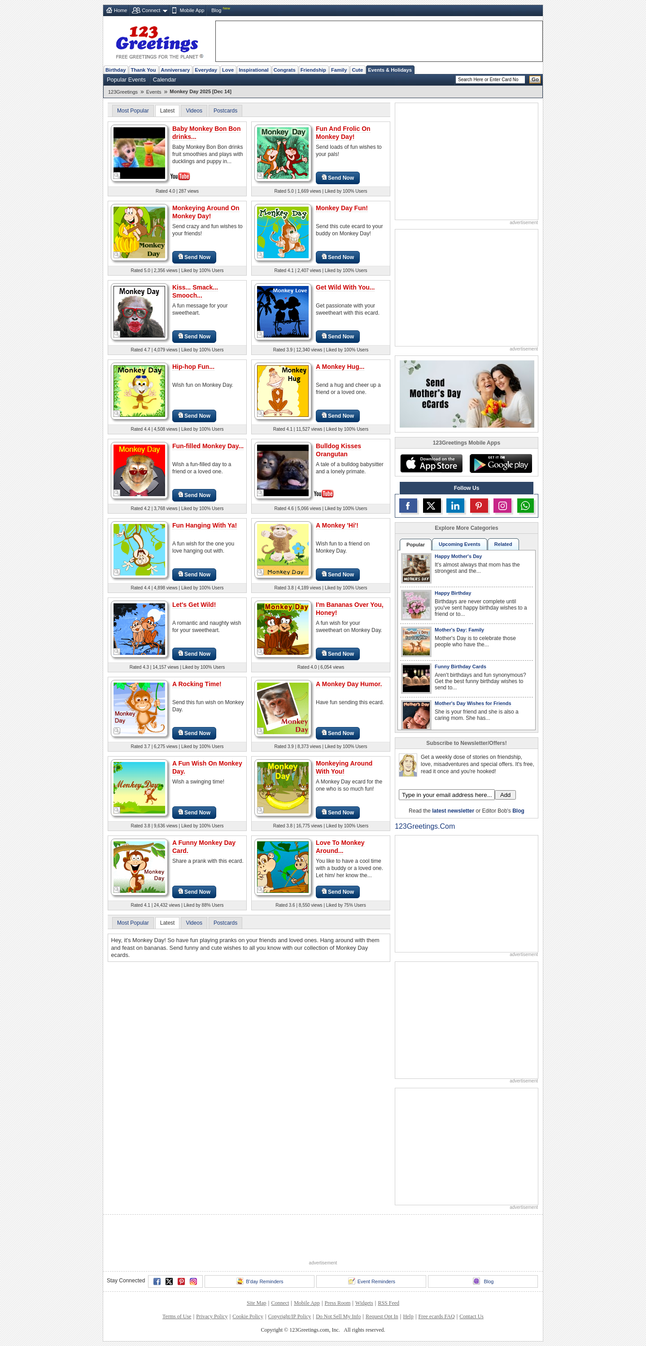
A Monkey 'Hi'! (337, 525)
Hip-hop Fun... (193, 366)
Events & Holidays (390, 70)
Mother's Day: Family (459, 629)
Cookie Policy (247, 1316)
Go (535, 79)
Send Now (338, 177)
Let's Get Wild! (194, 604)
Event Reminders (371, 1281)
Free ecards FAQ (436, 1316)
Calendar (164, 79)
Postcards (225, 111)
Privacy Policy (211, 1316)
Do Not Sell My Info (338, 1316)
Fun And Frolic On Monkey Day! (343, 132)
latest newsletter (453, 811)
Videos (194, 111)
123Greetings (123, 92)
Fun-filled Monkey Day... (208, 446)
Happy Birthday (453, 593)
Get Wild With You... (345, 287)
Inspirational (254, 70)
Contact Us (471, 1316)
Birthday (115, 70)
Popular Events (126, 79)
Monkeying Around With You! (344, 767)
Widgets (364, 1303)
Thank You (143, 70)
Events (154, 92)
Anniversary (175, 70)
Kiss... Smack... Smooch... (195, 291)
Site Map (256, 1303)
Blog (216, 10)
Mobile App (192, 10)
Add (505, 795)
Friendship (313, 70)
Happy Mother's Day (458, 556)
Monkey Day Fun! (342, 208)
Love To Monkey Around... (340, 846)
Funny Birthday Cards (460, 666)
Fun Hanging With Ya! (204, 525)
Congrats (285, 70)
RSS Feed (388, 1303)
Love (228, 70)
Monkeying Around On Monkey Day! (206, 212)
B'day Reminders (259, 1281)
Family (339, 70)
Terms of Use (176, 1316)
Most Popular (133, 111)
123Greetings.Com (425, 826)
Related (503, 544)
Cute (357, 70)
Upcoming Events (459, 544)
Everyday (206, 70)
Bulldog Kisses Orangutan (338, 450)
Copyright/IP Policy (289, 1316)
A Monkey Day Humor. (349, 684)
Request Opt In (382, 1316)
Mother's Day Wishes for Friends (473, 703)
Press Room (338, 1303)
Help (408, 1316)
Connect (151, 10)
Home (120, 10)
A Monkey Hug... (340, 366)
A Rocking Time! (197, 684)
